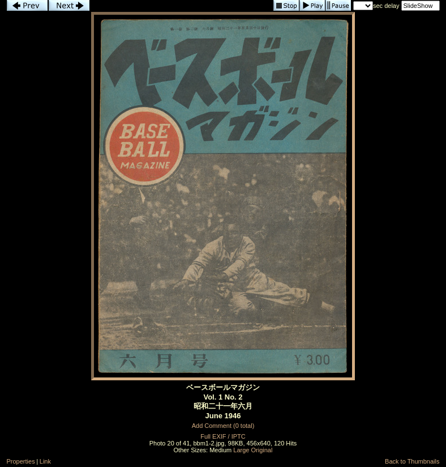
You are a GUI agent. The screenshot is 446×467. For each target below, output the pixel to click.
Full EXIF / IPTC (222, 436)
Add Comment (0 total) (223, 425)
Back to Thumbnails (412, 461)
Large (241, 450)
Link (45, 461)
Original (262, 450)
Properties (21, 461)
